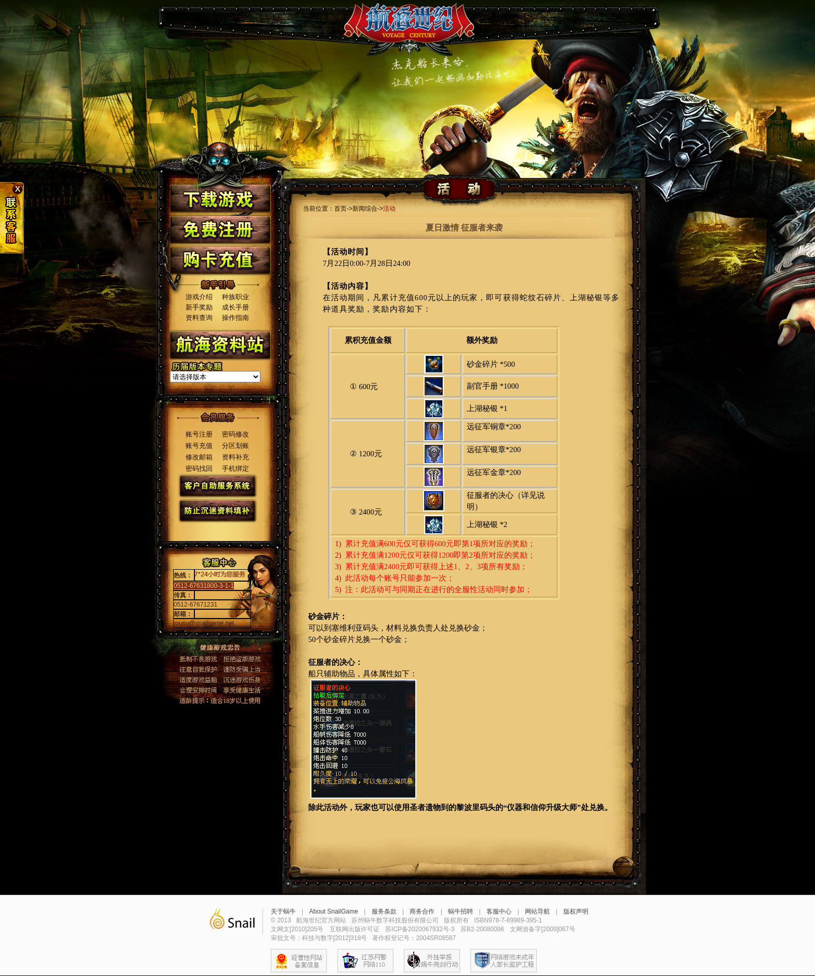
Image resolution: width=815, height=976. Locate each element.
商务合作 (422, 911)
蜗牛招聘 (460, 911)
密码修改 (235, 434)
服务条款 (384, 911)
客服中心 (499, 911)
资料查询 (199, 318)
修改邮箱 (199, 457)
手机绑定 (235, 468)
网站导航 (537, 911)
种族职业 (235, 297)
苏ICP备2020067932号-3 (419, 929)
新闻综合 (364, 208)
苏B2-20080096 (482, 929)
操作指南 (235, 318)
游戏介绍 (199, 297)
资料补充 (235, 457)
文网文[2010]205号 (297, 929)
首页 (340, 208)
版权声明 (575, 911)
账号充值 (199, 446)
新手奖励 (199, 307)
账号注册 (199, 434)
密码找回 (199, 468)
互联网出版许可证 (354, 929)
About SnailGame (333, 911)
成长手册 (235, 307)
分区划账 (235, 446)
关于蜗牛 (283, 911)
